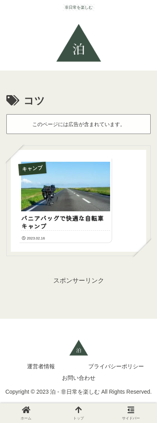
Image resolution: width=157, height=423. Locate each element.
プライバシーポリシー (116, 366)
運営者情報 (41, 366)
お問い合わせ (78, 378)
